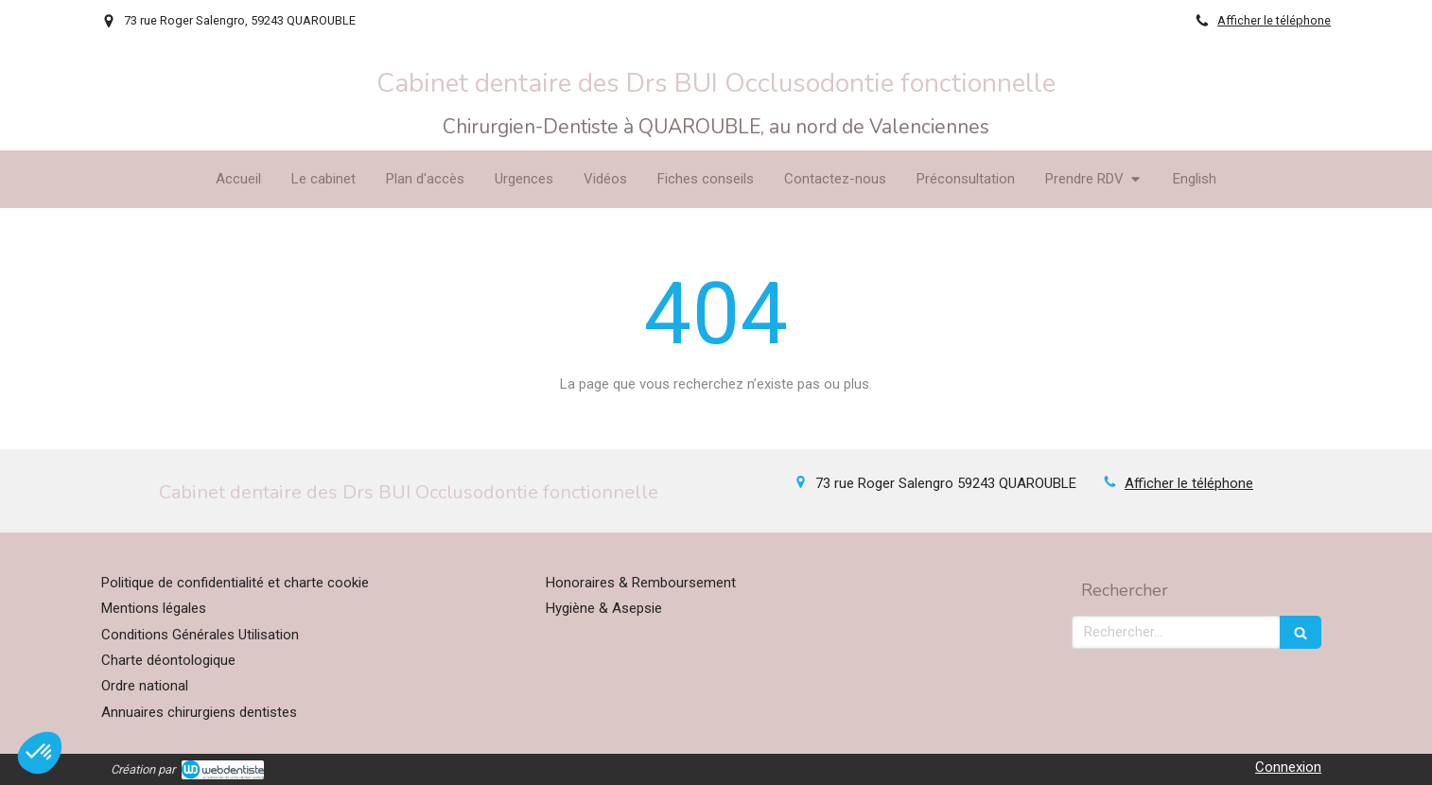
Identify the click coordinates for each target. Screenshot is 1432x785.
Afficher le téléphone (1274, 20)
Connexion (1288, 767)
